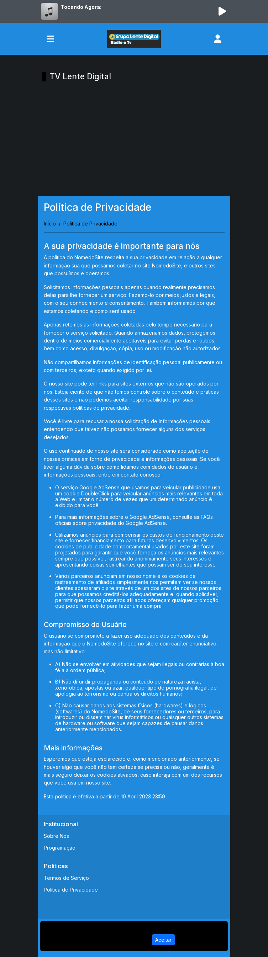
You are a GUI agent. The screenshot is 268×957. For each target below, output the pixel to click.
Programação (59, 848)
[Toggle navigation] (50, 38)
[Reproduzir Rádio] (222, 11)
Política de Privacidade (71, 890)
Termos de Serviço (66, 878)
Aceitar (163, 940)
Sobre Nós (56, 836)
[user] (218, 38)
